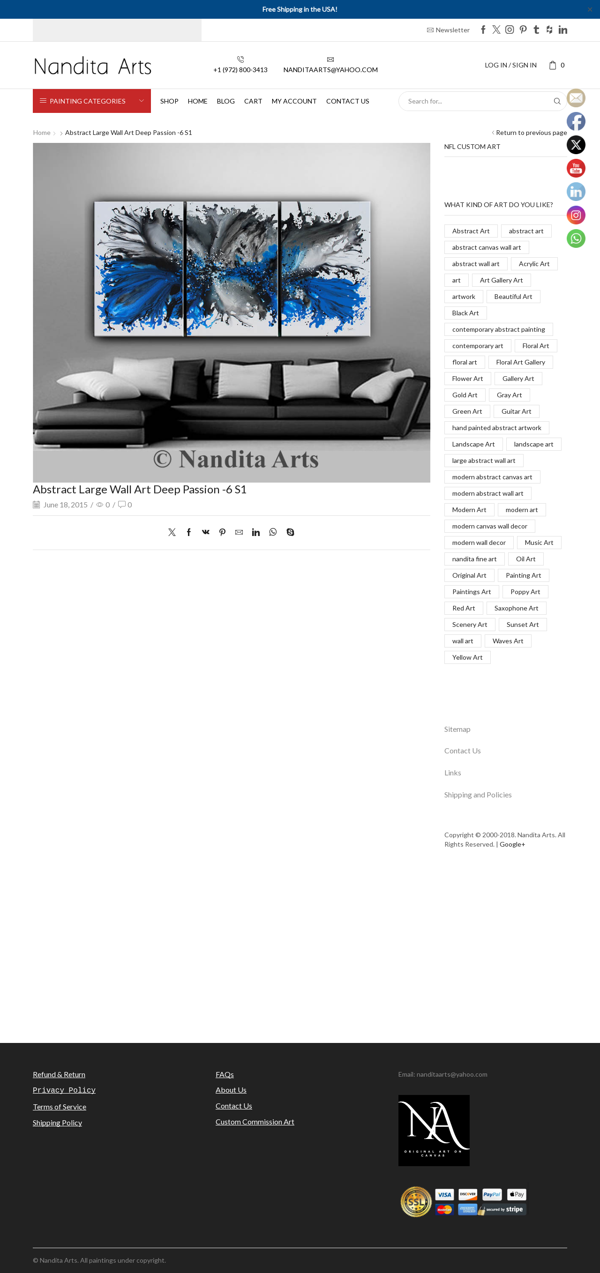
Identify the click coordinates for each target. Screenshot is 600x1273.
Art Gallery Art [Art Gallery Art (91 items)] (501, 280)
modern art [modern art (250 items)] (522, 510)
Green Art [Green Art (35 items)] (467, 411)
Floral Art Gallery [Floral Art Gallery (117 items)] (520, 362)
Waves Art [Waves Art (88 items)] (508, 641)
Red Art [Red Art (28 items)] (463, 608)
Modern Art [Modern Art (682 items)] (469, 510)
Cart (253, 101)
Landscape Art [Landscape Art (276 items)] (473, 444)
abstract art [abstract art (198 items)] (526, 231)
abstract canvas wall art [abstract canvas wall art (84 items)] (486, 247)
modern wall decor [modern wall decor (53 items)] (479, 542)
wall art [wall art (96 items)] (462, 641)
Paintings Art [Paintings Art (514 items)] (471, 592)
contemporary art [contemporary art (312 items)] (477, 346)
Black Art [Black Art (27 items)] (465, 313)
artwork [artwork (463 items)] (463, 296)
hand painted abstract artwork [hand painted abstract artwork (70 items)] (496, 428)
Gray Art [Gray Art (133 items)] (509, 395)
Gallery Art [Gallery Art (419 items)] (518, 378)
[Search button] (557, 101)
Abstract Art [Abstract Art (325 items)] (471, 231)
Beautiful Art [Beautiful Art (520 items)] (513, 296)
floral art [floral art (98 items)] (464, 362)
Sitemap (457, 728)
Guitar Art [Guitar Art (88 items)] (517, 411)
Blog (226, 101)
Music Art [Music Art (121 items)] (539, 542)
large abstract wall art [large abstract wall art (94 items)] (484, 460)
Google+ (512, 844)
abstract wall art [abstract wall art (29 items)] (476, 264)
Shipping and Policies (478, 794)
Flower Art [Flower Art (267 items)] (467, 378)
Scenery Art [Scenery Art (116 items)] (470, 624)
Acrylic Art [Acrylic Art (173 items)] (534, 264)
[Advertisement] (300, 951)
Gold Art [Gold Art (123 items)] (465, 395)
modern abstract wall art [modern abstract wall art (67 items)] (488, 493)
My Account (294, 101)
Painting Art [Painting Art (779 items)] (523, 575)
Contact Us (462, 750)
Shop (169, 101)
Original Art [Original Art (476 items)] (469, 575)
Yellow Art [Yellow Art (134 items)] (467, 657)
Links (452, 772)
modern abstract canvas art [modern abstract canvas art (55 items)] (492, 477)
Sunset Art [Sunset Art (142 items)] (523, 624)
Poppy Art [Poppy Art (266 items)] (525, 592)
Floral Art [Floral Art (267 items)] (536, 346)
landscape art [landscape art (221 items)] (534, 444)
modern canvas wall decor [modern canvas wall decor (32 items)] (489, 526)
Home (198, 101)
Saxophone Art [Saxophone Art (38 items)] (517, 608)
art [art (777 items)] (456, 280)
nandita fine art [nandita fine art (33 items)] (474, 559)
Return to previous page (531, 132)
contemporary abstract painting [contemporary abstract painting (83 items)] (498, 329)
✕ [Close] (590, 9)
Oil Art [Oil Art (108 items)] (526, 559)
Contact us (347, 101)
